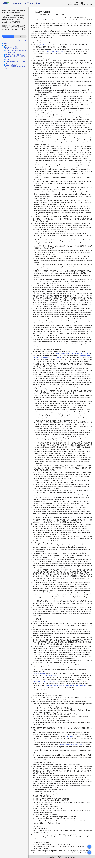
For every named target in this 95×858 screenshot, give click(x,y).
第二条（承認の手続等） (12, 49)
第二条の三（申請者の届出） (13, 54)
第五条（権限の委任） (11, 65)
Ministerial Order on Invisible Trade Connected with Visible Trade (66, 686)
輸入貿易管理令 (42, 45)
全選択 (20, 40)
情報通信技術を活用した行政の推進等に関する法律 (71, 353)
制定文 (5, 43)
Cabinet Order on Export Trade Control (71, 745)
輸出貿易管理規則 (39, 673)
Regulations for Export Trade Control (44, 681)
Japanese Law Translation (21, 3)
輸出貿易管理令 (72, 736)
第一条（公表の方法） (11, 47)
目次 (8, 36)
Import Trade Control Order (54, 51)
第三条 (7, 59)
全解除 (25, 40)
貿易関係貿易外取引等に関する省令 (56, 675)
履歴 (20, 36)
